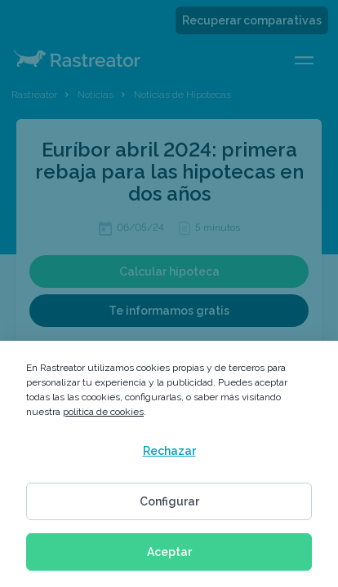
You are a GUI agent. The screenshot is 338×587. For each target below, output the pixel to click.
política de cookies (103, 411)
